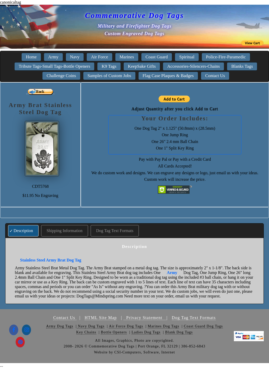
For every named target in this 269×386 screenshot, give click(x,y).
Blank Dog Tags (179, 332)
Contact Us (65, 317)
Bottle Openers (114, 332)
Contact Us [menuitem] (215, 75)
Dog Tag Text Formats (114, 230)
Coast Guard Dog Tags (203, 326)
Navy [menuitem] (75, 56)
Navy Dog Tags (91, 326)
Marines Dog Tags (163, 326)
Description (23, 230)
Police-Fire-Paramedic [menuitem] (226, 56)
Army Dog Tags (59, 326)
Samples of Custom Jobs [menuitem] (109, 75)
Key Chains (86, 332)
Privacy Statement (144, 317)
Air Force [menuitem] (99, 56)
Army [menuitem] (53, 56)
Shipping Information (65, 230)
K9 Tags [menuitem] (109, 66)
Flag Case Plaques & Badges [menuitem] (168, 75)
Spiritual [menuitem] (187, 56)
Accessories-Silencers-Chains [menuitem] (193, 66)
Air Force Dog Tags (126, 326)
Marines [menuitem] (127, 56)
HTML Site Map (101, 317)
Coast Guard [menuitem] (157, 56)
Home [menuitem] (31, 56)
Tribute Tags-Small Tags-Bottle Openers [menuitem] (54, 66)
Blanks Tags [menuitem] (242, 66)
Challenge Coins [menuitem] (61, 75)
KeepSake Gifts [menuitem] (142, 66)
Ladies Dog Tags (146, 332)
